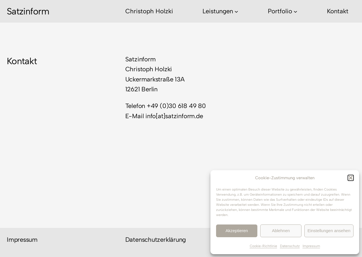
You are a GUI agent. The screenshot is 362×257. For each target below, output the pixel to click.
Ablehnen (281, 230)
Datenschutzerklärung (155, 239)
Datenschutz (290, 246)
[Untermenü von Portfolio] (295, 11)
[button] (351, 178)
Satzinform (28, 11)
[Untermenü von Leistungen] (236, 11)
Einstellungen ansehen (328, 230)
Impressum (311, 246)
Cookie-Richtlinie (263, 246)
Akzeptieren (236, 230)
